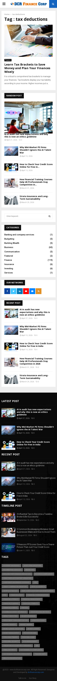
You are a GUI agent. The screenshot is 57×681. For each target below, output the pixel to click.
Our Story (32, 678)
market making (26, 624)
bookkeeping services (12, 570)
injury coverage (28, 616)
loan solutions (38, 620)
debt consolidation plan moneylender (37, 591)
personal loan (28, 637)
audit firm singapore (32, 565)
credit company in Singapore (15, 586)
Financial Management (32, 599)
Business (8, 247)
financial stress (10, 607)
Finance (8, 60)
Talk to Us (22, 678)
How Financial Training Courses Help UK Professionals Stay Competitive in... (36, 182)
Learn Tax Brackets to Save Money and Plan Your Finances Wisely (27, 68)
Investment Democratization (15, 620)
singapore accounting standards (17, 645)
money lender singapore (13, 629)
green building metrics (40, 612)
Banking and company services (19, 234)
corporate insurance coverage (16, 582)
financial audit (17, 595)
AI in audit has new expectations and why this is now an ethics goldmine (26, 135)
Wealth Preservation (12, 658)
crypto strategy (10, 591)
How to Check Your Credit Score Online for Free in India (36, 344)
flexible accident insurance (14, 612)
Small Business (9, 650)
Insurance (9, 264)
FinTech (25, 607)
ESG (4, 595)
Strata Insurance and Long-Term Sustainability (34, 197)
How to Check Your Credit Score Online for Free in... (36, 165)
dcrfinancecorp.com (36, 672)
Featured (8, 256)
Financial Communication (37, 595)
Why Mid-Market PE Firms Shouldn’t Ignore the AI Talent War (35, 150)
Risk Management (30, 641)
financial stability (30, 603)
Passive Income (30, 633)
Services (8, 273)
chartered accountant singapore (17, 578)
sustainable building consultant (16, 654)
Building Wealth (11, 243)
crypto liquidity (38, 586)
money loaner (33, 629)
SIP (37, 645)
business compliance (43, 574)
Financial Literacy (10, 599)
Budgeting (9, 239)
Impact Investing (10, 616)
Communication (12, 251)
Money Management (11, 633)
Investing (8, 268)
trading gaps (40, 654)
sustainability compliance (31, 650)
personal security (11, 641)
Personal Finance (10, 637)
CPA (35, 582)
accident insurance (11, 565)
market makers (9, 624)
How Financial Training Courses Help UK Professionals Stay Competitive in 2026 (36, 361)
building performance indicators (17, 574)
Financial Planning (10, 603)
